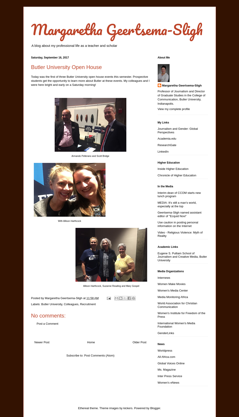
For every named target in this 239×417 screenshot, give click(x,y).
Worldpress (165, 350)
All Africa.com (166, 357)
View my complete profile (174, 109)
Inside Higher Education (173, 169)
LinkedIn (163, 151)
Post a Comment (47, 323)
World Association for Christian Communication (177, 305)
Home (91, 342)
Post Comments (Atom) (99, 355)
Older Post (139, 342)
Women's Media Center (173, 290)
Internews (164, 277)
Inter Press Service (170, 376)
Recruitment (88, 304)
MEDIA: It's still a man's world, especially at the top (177, 204)
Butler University (51, 304)
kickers (127, 408)
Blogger (155, 408)
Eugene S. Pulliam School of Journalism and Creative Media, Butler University (182, 257)
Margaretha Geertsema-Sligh (117, 29)
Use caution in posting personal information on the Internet (178, 224)
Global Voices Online (171, 363)
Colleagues (71, 304)
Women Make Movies (172, 284)
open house (96, 76)
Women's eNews (168, 382)
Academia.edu (167, 138)
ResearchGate (167, 145)
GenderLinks (166, 333)
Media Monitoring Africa (173, 297)
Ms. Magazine (167, 369)
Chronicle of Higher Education (177, 175)
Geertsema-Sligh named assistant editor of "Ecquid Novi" (180, 214)
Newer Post (42, 342)
